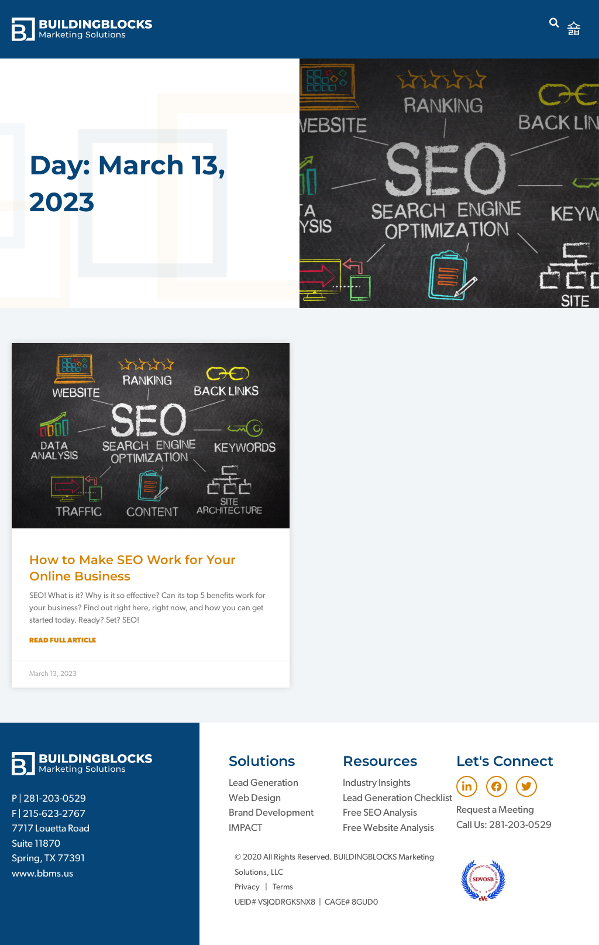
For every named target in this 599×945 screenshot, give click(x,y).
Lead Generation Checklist (397, 798)
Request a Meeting (495, 810)
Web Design (255, 798)
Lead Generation (263, 783)
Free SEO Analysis (380, 813)
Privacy (247, 887)
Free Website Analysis (388, 828)
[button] (554, 22)
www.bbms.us (42, 874)
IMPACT (246, 828)
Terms (283, 887)
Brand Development (271, 813)
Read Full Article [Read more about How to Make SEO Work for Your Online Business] (62, 640)
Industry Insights (377, 783)
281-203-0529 (54, 799)
